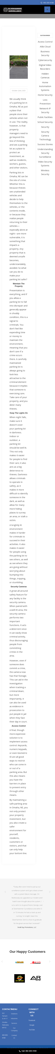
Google (32, 1025)
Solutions (14, 1014)
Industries (14, 1018)
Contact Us (14, 1036)
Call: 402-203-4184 (27, 1051)
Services (14, 1023)
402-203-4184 (47, 3)
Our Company (14, 1029)
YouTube (32, 1030)
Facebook (32, 1020)
